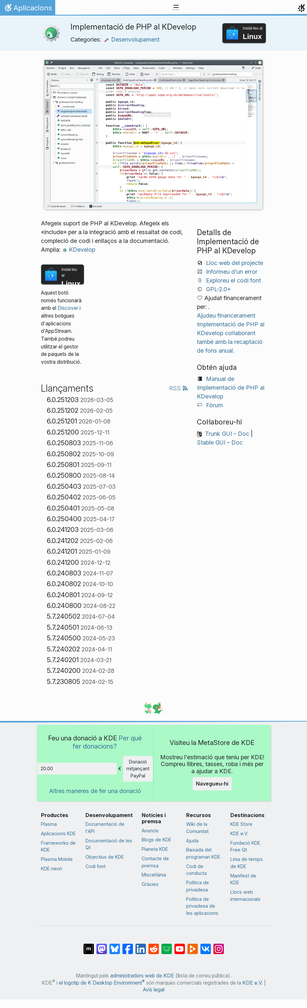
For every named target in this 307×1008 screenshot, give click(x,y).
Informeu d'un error (231, 271)
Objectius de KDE (104, 857)
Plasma (49, 824)
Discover (68, 308)
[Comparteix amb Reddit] (153, 945)
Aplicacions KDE (58, 833)
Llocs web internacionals (245, 895)
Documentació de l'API (104, 827)
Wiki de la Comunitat (197, 827)
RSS (178, 388)
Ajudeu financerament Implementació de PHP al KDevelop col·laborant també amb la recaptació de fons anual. (230, 333)
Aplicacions (27, 9)
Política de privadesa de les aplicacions (202, 906)
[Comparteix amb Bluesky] (114, 945)
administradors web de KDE (142, 976)
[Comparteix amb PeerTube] (192, 945)
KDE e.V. (239, 833)
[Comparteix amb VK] (205, 945)
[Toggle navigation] (176, 8)
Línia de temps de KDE (246, 862)
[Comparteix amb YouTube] (179, 945)
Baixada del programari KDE (203, 853)
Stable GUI (211, 442)
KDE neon (51, 868)
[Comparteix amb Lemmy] (166, 945)
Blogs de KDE (156, 839)
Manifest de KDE (243, 879)
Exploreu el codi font (233, 280)
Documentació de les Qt (108, 844)
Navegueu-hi (212, 783)
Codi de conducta (196, 869)
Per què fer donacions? (107, 742)
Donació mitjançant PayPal (137, 768)
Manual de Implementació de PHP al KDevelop (230, 387)
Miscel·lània (154, 874)
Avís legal (153, 990)
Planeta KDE (155, 849)
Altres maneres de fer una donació (95, 791)
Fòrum (214, 405)
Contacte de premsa (155, 862)
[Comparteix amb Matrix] (88, 945)
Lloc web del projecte (234, 262)
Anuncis (150, 830)
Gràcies (150, 884)
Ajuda (192, 840)
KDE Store (241, 824)
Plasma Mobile (57, 859)
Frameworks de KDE (58, 846)
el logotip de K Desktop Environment (102, 983)
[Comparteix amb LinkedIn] (140, 945)
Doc (243, 433)
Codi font (95, 866)
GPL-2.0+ (218, 289)
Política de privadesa (197, 886)
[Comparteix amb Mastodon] (101, 945)
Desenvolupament (132, 39)
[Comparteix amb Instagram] (218, 945)
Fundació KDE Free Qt (245, 846)
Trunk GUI (218, 433)
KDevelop (78, 249)
